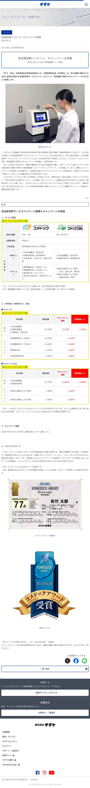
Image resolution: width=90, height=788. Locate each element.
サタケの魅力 (7, 760)
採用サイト (7, 755)
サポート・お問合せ (10, 751)
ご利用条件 (34, 779)
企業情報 (6, 732)
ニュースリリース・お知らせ (20, 10)
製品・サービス (8, 737)
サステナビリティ (9, 741)
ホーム (4, 10)
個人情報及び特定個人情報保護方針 (15, 779)
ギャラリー (7, 746)
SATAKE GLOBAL (9, 765)
